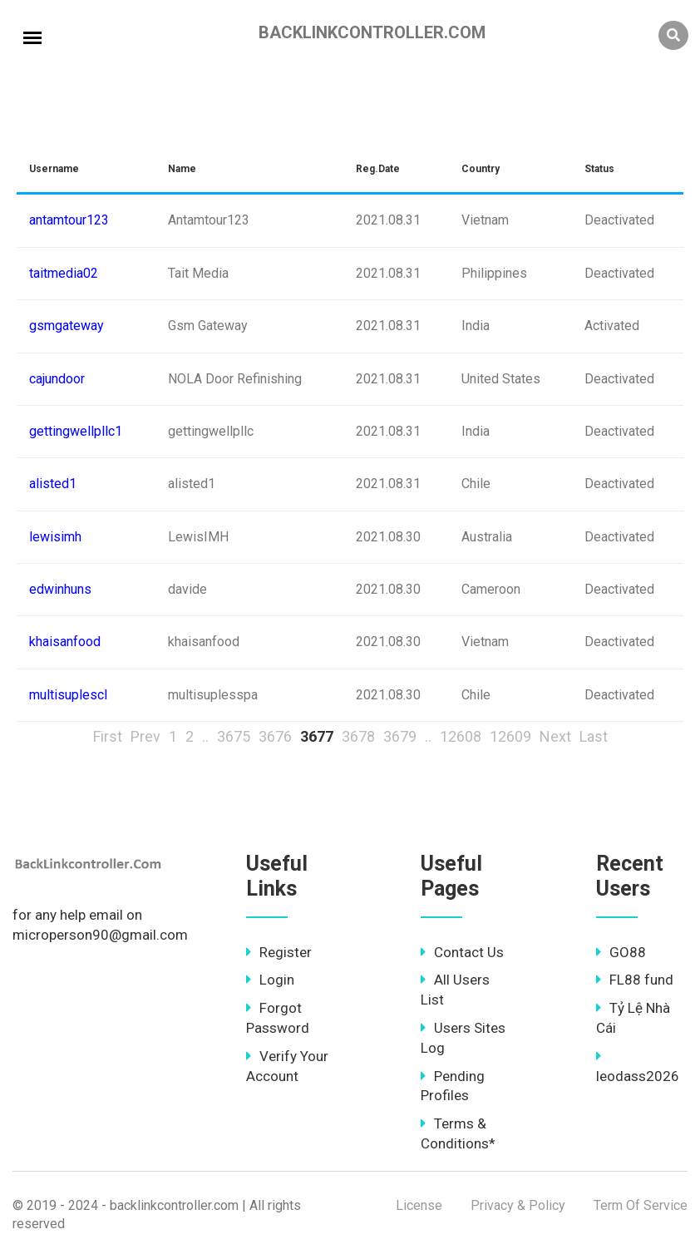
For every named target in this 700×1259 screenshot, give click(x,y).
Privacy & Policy (518, 1205)
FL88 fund (634, 979)
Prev (145, 736)
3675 (233, 736)
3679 (400, 736)
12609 (510, 736)
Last (593, 736)
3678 (358, 736)
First (107, 736)
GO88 (621, 952)
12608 (460, 736)
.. (205, 736)
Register (279, 952)
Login (270, 979)
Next (555, 736)
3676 (275, 736)
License (419, 1205)
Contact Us (462, 952)
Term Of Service (641, 1205)
